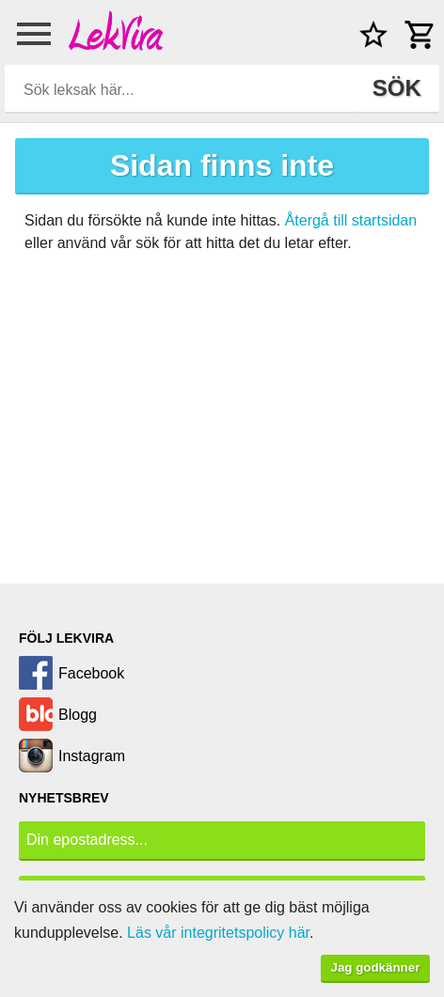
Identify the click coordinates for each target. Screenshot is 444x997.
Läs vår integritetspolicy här (218, 933)
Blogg (77, 715)
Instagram (91, 756)
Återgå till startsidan (351, 220)
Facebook (91, 673)
